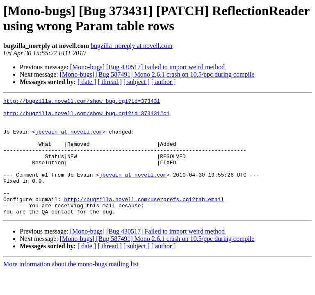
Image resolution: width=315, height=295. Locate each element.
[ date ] (87, 81)
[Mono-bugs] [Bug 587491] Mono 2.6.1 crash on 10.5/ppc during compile (157, 74)
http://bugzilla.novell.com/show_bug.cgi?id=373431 (81, 102)
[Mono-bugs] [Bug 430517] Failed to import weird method (147, 67)
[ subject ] (136, 81)
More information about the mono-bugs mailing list (71, 287)
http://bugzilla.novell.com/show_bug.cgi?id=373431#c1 (86, 116)
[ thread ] (110, 81)
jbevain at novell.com (69, 139)
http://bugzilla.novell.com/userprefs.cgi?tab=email (144, 220)
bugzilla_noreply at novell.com (132, 45)
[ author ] (163, 81)
